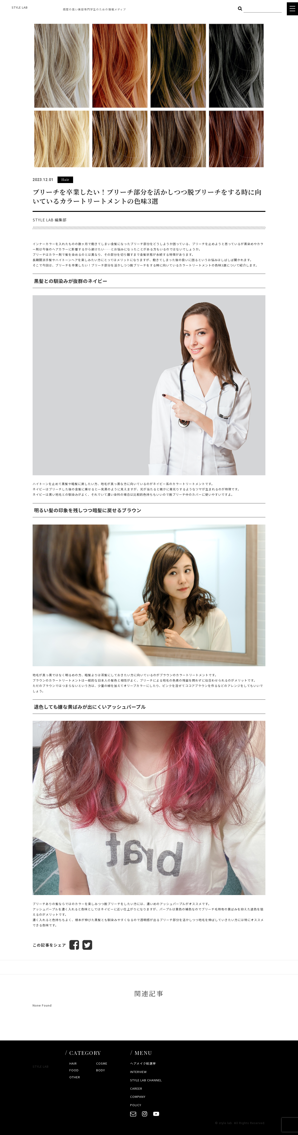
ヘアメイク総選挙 (143, 1063)
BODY (100, 1070)
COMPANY (138, 1096)
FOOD (74, 1070)
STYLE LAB (20, 7)
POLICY (135, 1105)
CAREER (136, 1088)
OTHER (74, 1077)
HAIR (73, 1063)
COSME (101, 1063)
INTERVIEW (138, 1071)
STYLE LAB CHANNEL (146, 1080)
